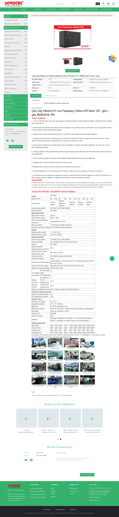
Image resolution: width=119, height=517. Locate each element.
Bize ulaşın (8, 107)
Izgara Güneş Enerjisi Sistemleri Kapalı (16, 50)
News (6, 111)
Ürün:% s (24, 9)
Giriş (52, 488)
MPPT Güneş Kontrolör (16, 54)
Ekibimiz (53, 496)
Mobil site (73, 509)
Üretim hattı (74, 488)
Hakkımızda (37, 9)
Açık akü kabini (16, 81)
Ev (10, 9)
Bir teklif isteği (107, 9)
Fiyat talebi (8, 119)
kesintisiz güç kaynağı (16, 20)
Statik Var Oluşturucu (16, 88)
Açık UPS (16, 47)
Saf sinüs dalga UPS (66, 395)
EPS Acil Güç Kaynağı (16, 66)
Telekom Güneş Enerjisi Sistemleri (16, 35)
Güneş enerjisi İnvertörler (16, 43)
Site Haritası (46, 509)
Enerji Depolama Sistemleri (16, 77)
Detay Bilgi (35, 95)
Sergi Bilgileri (16, 73)
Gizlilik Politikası (60, 509)
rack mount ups (16, 39)
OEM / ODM (73, 491)
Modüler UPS (16, 62)
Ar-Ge (72, 494)
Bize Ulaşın (78, 9)
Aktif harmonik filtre (16, 85)
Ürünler (16, 16)
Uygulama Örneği (92, 9)
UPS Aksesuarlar (16, 69)
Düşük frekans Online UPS (16, 28)
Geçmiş (53, 491)
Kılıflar (7, 115)
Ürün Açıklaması (50, 95)
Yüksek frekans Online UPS (16, 24)
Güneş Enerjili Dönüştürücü (16, 31)
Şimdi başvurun (72, 70)
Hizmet (53, 494)
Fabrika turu (51, 9)
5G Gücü (16, 92)
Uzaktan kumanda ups (52, 395)
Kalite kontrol (65, 9)
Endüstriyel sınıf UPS (16, 58)
